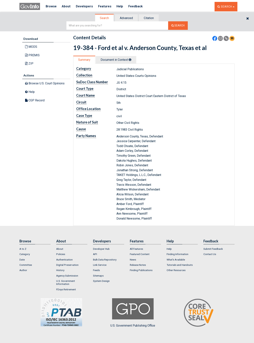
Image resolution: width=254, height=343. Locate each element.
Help (121, 6)
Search (104, 18)
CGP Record (35, 100)
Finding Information (177, 254)
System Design (101, 280)
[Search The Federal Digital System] (178, 25)
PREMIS (32, 55)
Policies (60, 254)
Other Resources (176, 270)
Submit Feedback (213, 248)
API (95, 254)
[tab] (104, 18)
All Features (136, 248)
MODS (31, 47)
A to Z (22, 248)
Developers (84, 6)
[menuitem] (35, 248)
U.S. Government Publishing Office (132, 312)
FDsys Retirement (66, 289)
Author (23, 270)
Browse (51, 6)
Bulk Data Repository (104, 259)
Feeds (96, 270)
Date (22, 259)
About (66, 6)
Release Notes (138, 264)
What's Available (176, 259)
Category (24, 254)
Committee (25, 264)
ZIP (29, 63)
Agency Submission (67, 275)
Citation (149, 18)
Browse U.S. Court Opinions (45, 83)
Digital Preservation (67, 264)
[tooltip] (130, 59)
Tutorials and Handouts (180, 264)
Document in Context (116, 60)
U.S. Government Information (65, 282)
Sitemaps (98, 275)
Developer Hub (101, 248)
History (60, 270)
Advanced (126, 18)
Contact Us (209, 254)
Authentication (64, 259)
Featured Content (139, 254)
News (133, 259)
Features (105, 6)
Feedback (137, 6)
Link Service (99, 264)
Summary (84, 60)
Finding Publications (141, 270)
